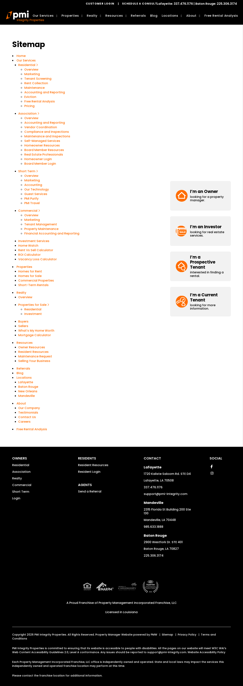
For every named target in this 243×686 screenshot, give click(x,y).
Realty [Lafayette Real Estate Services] (92, 15)
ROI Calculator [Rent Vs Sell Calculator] (29, 255)
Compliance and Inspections (46, 132)
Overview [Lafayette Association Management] (31, 118)
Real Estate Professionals (43, 154)
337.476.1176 (183, 4)
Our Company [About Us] (29, 408)
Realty (17, 478)
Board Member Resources (44, 150)
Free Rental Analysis (221, 15)
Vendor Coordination (40, 127)
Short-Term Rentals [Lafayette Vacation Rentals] (33, 285)
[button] (200, 54)
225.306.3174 (227, 4)
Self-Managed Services (42, 141)
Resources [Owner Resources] (114, 15)
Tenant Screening (37, 78)
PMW (154, 634)
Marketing (32, 74)
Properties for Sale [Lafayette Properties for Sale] (33, 305)
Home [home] (21, 56)
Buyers (23, 321)
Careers (24, 421)
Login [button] (16, 498)
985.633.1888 (153, 527)
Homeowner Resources (42, 145)
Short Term (20, 491)
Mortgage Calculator (34, 335)
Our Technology (36, 189)
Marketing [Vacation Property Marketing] (32, 180)
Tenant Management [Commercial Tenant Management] (40, 224)
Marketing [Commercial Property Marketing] (32, 220)
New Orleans (27, 391)
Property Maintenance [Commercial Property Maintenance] (41, 229)
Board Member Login (40, 163)
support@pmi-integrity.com (165, 494)
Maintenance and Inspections (47, 136)
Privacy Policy (187, 634)
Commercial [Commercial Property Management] (29, 210)
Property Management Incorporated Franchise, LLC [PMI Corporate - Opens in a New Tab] (138, 603)
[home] (25, 16)
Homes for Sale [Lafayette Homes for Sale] (30, 276)
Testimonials (28, 412)
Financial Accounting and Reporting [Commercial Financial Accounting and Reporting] (51, 233)
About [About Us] (191, 15)
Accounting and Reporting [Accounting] (44, 92)
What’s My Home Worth (36, 330)
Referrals (138, 15)
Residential (20, 465)
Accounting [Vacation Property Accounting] (33, 185)
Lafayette (25, 382)
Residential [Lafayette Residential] (32, 309)
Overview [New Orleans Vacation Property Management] (31, 176)
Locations (170, 15)
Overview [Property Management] (31, 69)
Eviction (30, 97)
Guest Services (35, 194)
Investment (33, 314)
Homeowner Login (38, 159)
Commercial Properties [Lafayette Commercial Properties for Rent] (36, 280)
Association (21, 472)
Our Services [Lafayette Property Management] (43, 15)
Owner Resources (31, 347)
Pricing (29, 106)
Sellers (23, 326)
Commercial (21, 485)
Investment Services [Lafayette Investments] (33, 241)
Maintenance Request (35, 356)
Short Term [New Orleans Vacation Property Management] (28, 171)
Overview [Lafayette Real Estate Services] (25, 297)
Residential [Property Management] (28, 65)
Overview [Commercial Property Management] (31, 215)
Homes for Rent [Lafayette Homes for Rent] (30, 271)
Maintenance (34, 88)
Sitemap (167, 634)
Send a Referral (89, 491)
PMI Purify (31, 198)
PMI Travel (32, 203)
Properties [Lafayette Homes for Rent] (70, 15)
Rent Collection (36, 83)
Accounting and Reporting (44, 122)
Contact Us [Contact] (27, 417)
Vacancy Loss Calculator (37, 259)
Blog (154, 15)
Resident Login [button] (89, 472)
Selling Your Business (34, 361)
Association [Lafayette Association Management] (28, 113)
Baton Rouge (28, 387)
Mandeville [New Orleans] (26, 396)
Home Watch (28, 245)
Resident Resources (33, 352)
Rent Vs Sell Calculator (35, 250)
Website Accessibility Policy (206, 652)
